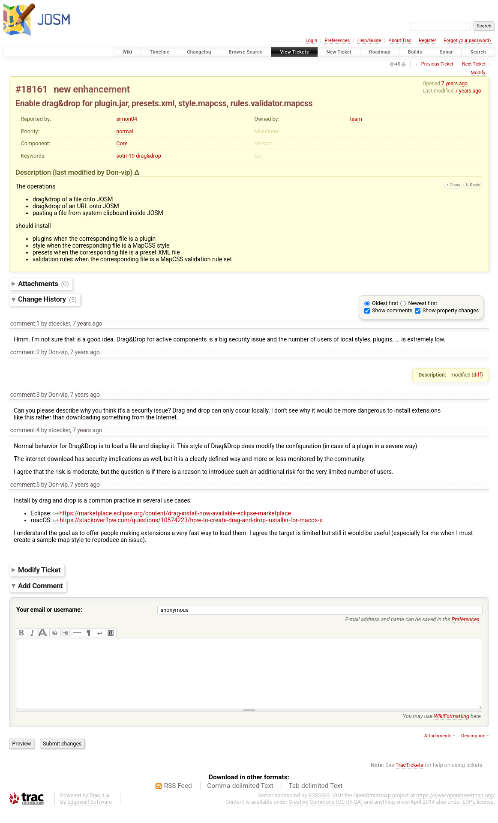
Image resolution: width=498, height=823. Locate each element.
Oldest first (385, 303)
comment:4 (25, 430)
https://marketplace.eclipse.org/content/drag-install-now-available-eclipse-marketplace (172, 513)
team (356, 119)
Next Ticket (474, 64)
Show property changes (451, 310)
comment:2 (25, 352)
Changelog (199, 52)
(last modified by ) (93, 172)
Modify (478, 72)
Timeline (159, 52)
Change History (47, 299)
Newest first (422, 303)
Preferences (337, 40)
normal (124, 131)
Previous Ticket (437, 64)
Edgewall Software (89, 814)
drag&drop (148, 156)
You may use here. (442, 729)
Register (427, 40)
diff (477, 375)
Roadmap (379, 52)
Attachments (43, 283)
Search (478, 52)
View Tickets (294, 52)
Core (121, 143)
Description (473, 748)
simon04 (126, 119)
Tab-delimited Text (315, 798)
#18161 (31, 89)
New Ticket (339, 52)
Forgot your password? (468, 40)
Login (311, 40)
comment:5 (25, 484)
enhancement (101, 89)
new (62, 89)
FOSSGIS (319, 808)
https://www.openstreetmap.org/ (455, 808)
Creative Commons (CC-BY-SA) (326, 814)
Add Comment (40, 585)
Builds (415, 52)
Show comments (392, 310)
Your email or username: (49, 609)
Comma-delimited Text (240, 798)
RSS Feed (178, 798)
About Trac (400, 40)
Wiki (127, 52)
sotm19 (125, 156)
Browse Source (246, 52)
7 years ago (454, 84)
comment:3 (25, 394)
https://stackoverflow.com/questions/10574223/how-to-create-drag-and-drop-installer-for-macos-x (187, 520)
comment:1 (25, 323)
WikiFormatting (451, 729)
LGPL (468, 814)
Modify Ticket (39, 570)
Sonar (446, 52)
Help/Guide (369, 40)
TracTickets (409, 778)
